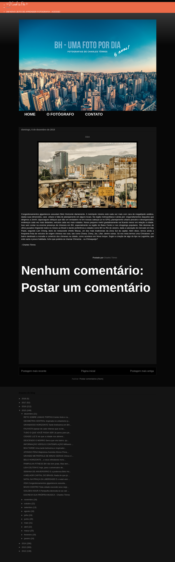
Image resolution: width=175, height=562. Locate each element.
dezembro (28, 414)
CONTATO (94, 114)
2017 (24, 402)
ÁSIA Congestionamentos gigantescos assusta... (45, 483)
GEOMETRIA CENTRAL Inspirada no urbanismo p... (47, 421)
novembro (28, 499)
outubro (27, 503)
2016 (24, 406)
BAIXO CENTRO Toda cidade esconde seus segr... (46, 487)
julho (26, 515)
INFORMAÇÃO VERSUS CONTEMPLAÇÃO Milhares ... (48, 444)
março (27, 531)
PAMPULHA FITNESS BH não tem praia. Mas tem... (47, 464)
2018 (24, 398)
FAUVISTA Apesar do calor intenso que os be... (44, 429)
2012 (24, 551)
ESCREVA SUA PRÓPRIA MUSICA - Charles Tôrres (47, 495)
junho (26, 519)
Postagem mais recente (33, 371)
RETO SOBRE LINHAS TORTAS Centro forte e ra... (46, 417)
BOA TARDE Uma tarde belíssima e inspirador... (45, 448)
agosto (27, 511)
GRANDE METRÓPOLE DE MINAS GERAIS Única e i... (48, 456)
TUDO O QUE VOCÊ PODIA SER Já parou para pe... (47, 432)
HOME (30, 114)
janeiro (27, 538)
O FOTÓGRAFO (60, 114)
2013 (24, 547)
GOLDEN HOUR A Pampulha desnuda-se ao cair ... (46, 491)
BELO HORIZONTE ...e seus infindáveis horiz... (45, 460)
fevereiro (28, 535)
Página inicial (88, 371)
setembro (28, 507)
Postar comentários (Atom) (91, 379)
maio (26, 523)
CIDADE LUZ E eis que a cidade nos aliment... (44, 436)
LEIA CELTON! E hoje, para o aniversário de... (44, 467)
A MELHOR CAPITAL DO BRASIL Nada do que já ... (47, 475)
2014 (24, 543)
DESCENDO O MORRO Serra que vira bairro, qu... (46, 440)
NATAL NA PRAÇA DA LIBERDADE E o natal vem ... (47, 479)
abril (26, 527)
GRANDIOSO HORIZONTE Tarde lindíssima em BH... (47, 425)
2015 (24, 410)
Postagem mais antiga (142, 371)
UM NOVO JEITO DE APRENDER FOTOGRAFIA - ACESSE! (33, 12)
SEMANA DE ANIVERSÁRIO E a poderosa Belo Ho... (47, 471)
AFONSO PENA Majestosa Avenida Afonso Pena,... (46, 452)
